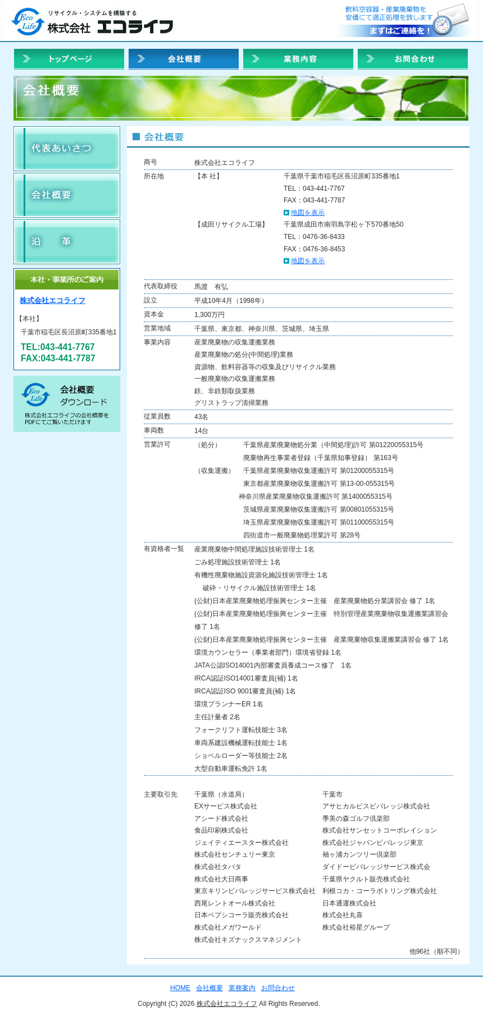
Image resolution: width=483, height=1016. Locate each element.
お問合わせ (413, 59)
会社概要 (66, 195)
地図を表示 (308, 213)
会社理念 (66, 148)
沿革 (66, 241)
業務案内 (298, 59)
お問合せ (405, 20)
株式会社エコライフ (52, 300)
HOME (69, 59)
